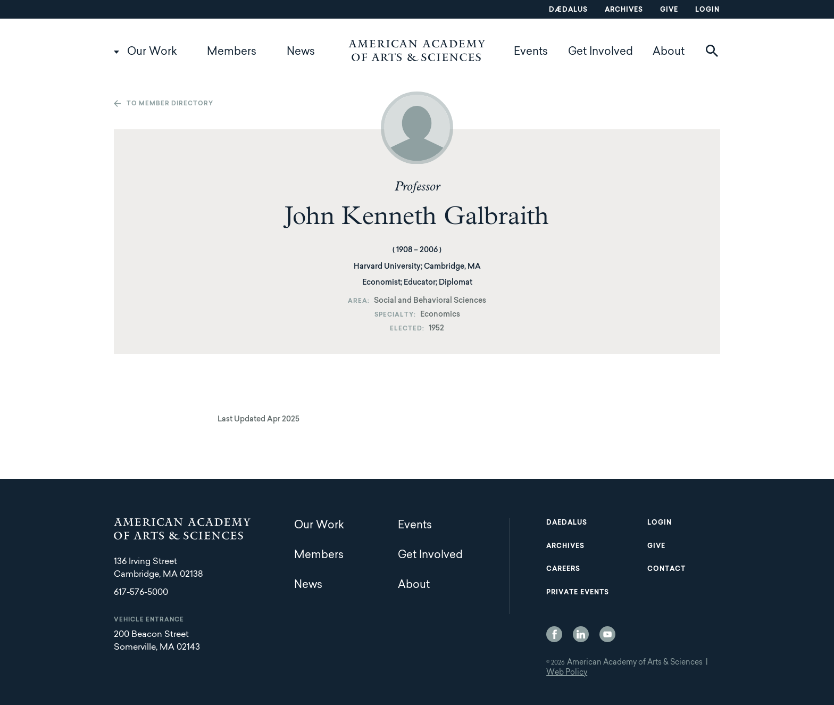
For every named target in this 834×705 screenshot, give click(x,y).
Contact (666, 569)
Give (669, 10)
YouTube (607, 634)
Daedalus (566, 523)
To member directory (170, 104)
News (301, 52)
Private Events (577, 593)
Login (707, 10)
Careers (563, 569)
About (669, 52)
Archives (624, 10)
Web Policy (566, 673)
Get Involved (600, 52)
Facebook (554, 634)
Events (531, 52)
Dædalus (568, 10)
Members (231, 52)
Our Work (152, 52)
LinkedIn (581, 634)
